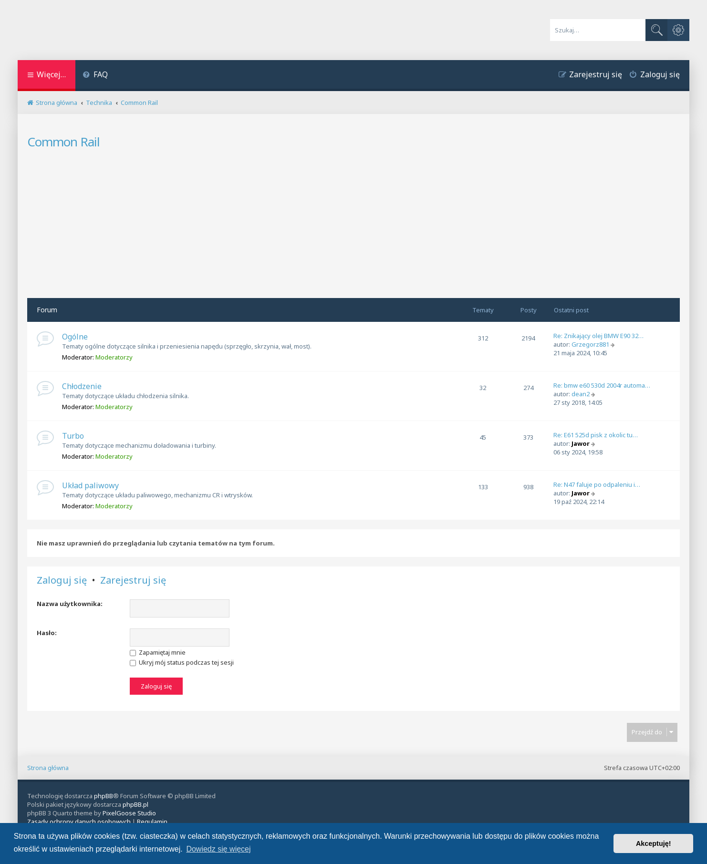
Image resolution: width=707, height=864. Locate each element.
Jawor (581, 443)
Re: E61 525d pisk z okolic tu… (595, 435)
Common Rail (63, 141)
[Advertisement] (353, 226)
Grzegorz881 (590, 344)
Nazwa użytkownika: (70, 603)
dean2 (581, 394)
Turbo (73, 436)
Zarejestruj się (133, 580)
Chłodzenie (82, 386)
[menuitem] (95, 75)
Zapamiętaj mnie (158, 652)
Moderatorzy (114, 357)
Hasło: (47, 632)
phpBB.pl (135, 804)
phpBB (103, 796)
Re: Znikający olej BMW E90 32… (598, 335)
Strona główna (48, 767)
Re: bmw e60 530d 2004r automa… (601, 385)
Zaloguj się (62, 580)
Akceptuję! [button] (653, 843)
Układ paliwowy (90, 485)
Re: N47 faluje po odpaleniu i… (596, 484)
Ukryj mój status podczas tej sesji (182, 662)
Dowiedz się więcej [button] (218, 849)
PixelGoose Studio (129, 813)
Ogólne (75, 336)
